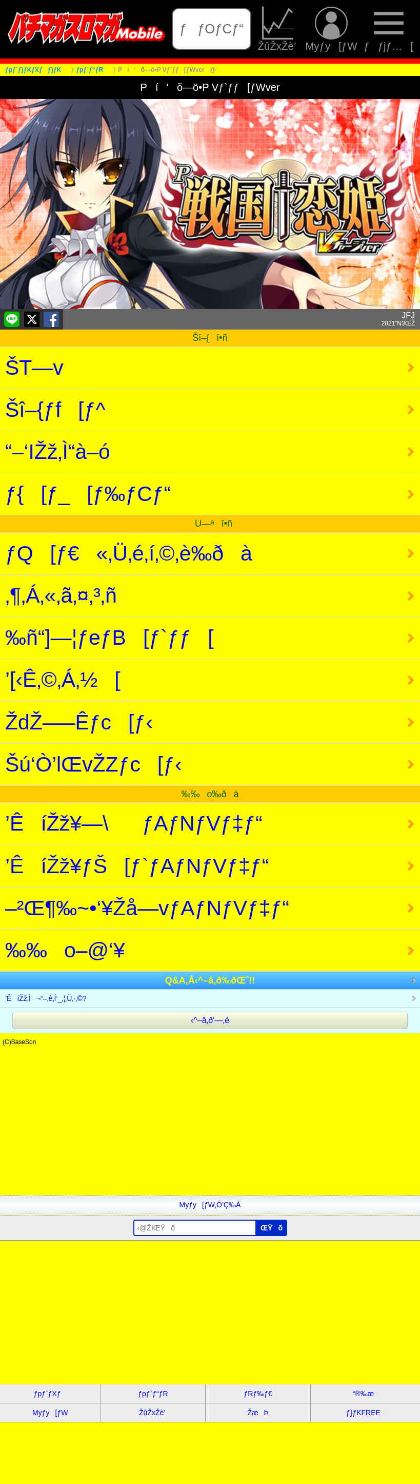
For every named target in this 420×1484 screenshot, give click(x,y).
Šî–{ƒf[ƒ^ (55, 409)
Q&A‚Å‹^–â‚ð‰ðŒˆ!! (210, 980)
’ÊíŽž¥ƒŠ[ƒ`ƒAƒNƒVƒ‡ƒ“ (137, 866)
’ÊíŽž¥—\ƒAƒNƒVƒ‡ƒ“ (134, 823)
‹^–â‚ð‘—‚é (210, 1020)
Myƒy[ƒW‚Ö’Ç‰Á (210, 1205)
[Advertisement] (210, 1123)
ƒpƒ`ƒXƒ (50, 1394)
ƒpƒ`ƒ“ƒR (153, 1394)
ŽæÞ (258, 1413)
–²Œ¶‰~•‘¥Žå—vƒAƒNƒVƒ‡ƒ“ (147, 908)
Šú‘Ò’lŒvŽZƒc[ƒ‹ (93, 764)
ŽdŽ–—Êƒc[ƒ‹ (79, 722)
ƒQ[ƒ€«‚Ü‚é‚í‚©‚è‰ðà (128, 553)
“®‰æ (363, 1394)
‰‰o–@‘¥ (65, 950)
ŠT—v (34, 367)
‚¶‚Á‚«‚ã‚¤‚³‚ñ (61, 595)
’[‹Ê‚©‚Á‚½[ (63, 679)
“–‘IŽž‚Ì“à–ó (57, 452)
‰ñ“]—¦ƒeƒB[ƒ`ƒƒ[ (109, 637)
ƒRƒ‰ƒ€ (258, 1394)
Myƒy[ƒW (331, 29)
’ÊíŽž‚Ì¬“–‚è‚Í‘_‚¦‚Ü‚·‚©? (46, 998)
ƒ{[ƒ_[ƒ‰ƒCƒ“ (88, 494)
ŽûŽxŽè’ (277, 29)
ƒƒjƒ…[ (388, 29)
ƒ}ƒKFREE (363, 1413)
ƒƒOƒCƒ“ (211, 29)
